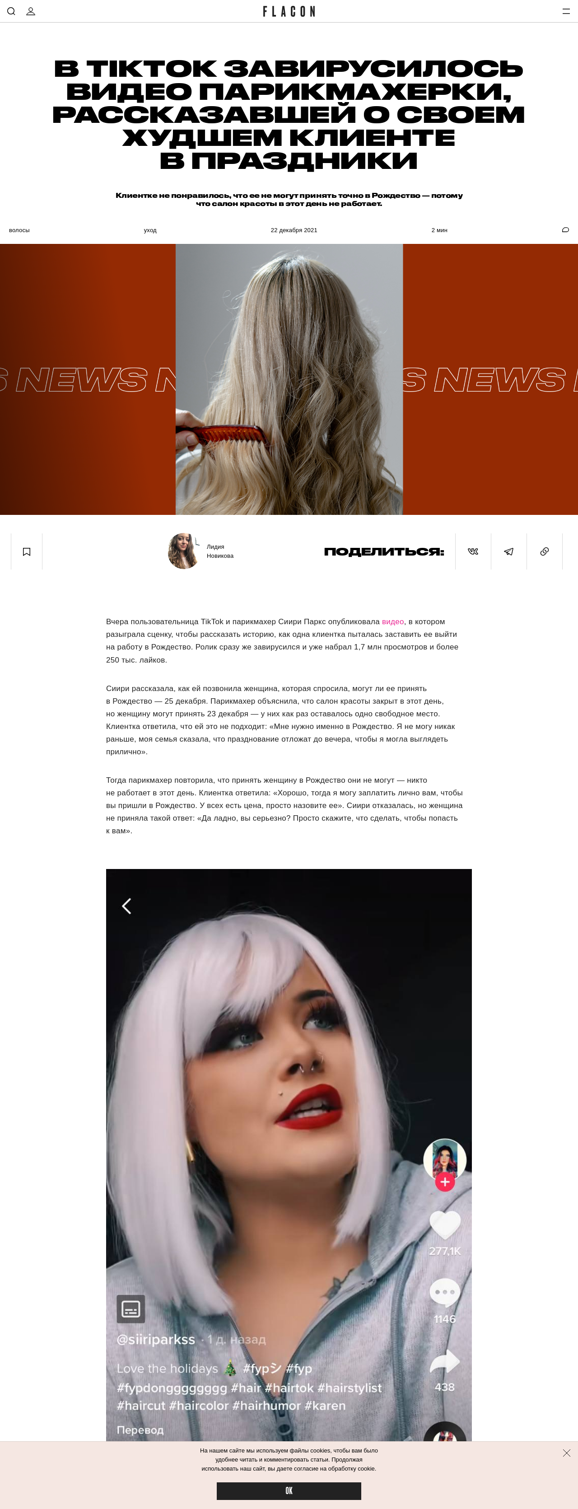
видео (393, 621)
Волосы (19, 230)
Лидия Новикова (220, 551)
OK (289, 1491)
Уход (150, 230)
